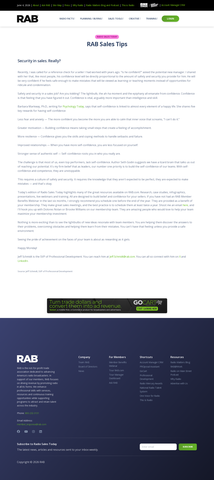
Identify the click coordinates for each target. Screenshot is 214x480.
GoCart (143, 371)
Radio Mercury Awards (151, 383)
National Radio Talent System (151, 389)
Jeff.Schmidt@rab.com (122, 256)
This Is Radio (146, 400)
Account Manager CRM (173, 5)
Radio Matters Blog (96, 5)
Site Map (57, 5)
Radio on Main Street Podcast (181, 372)
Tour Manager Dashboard (116, 376)
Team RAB (83, 362)
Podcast (115, 5)
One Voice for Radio (150, 395)
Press (67, 5)
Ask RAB (46, 5)
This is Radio (128, 5)
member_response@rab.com (31, 424)
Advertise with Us (179, 383)
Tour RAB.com (116, 370)
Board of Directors (87, 366)
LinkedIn (23, 261)
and (108, 5)
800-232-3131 (32, 413)
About (36, 5)
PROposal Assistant (150, 366)
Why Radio (78, 5)
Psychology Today (73, 106)
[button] (67, 19)
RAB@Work (176, 366)
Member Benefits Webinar (118, 364)
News (81, 371)
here (185, 205)
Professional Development (147, 377)
